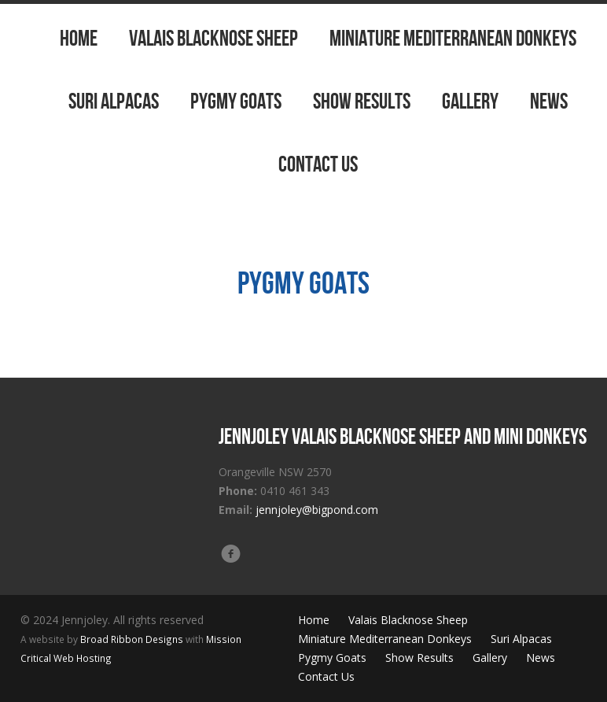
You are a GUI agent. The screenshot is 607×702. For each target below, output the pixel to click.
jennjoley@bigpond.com (317, 509)
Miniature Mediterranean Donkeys (452, 38)
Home (78, 38)
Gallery (470, 101)
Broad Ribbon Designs (131, 639)
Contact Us (318, 164)
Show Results (361, 101)
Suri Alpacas (113, 101)
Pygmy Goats (235, 101)
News (549, 101)
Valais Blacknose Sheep (213, 38)
